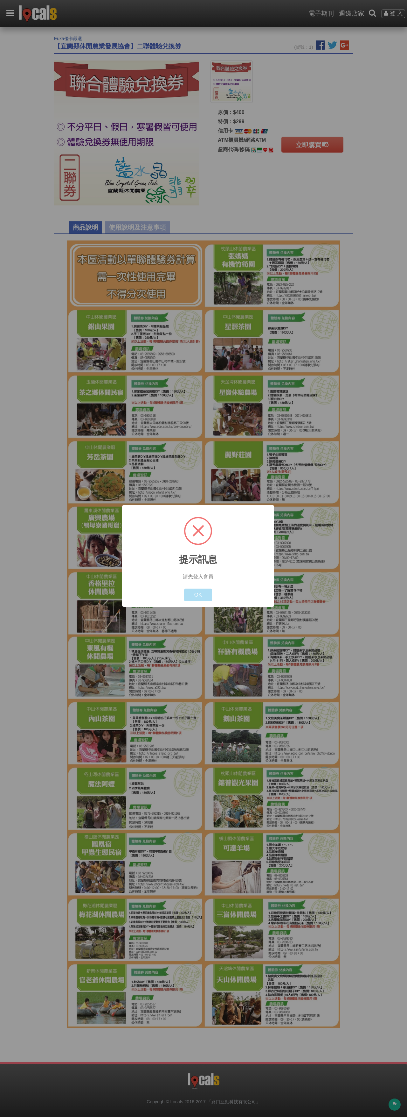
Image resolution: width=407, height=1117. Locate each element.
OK (198, 595)
